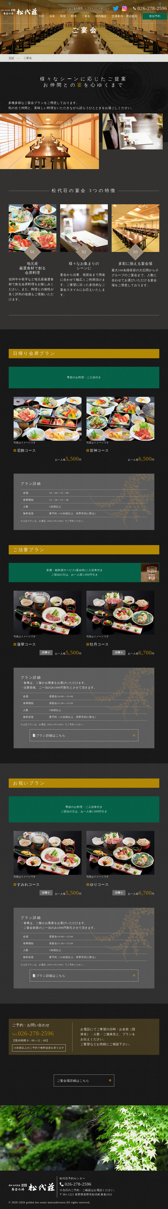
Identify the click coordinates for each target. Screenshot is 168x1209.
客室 (63, 16)
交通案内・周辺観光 (124, 16)
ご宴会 (86, 16)
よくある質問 (76, 8)
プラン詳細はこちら (50, 735)
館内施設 (101, 16)
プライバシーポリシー (98, 8)
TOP (41, 16)
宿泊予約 (154, 16)
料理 (74, 16)
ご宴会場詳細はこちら (73, 1080)
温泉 (52, 16)
